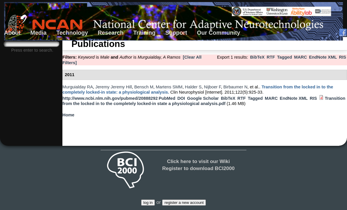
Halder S (193, 87)
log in (148, 202)
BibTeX (257, 57)
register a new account (184, 202)
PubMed (167, 98)
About (12, 32)
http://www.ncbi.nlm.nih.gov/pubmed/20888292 (110, 98)
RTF (271, 57)
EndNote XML (323, 57)
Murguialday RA (77, 87)
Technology (72, 32)
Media (38, 32)
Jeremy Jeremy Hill (113, 87)
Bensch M (143, 87)
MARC (300, 57)
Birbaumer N (235, 87)
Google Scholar (203, 98)
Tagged (284, 57)
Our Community (218, 32)
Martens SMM (169, 87)
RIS (342, 57)
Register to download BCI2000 (198, 168)
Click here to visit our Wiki (198, 161)
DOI (181, 98)
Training (144, 32)
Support (176, 32)
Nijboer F (212, 87)
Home (68, 115)
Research (110, 32)
